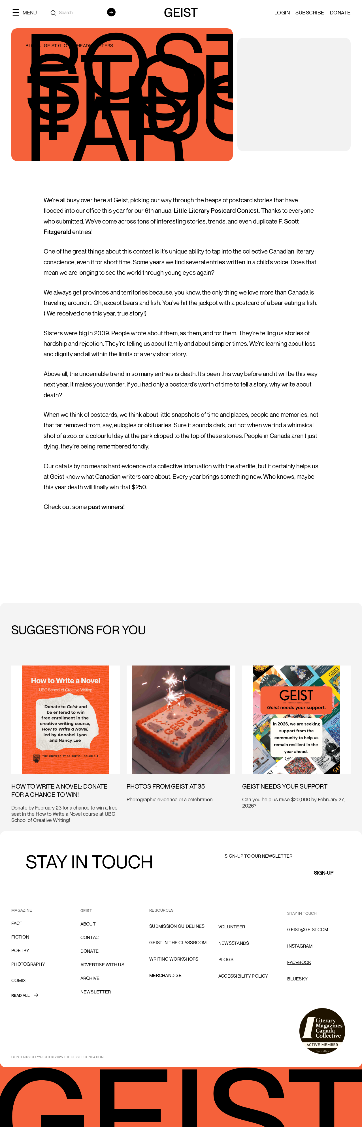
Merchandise (165, 975)
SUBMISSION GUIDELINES (177, 926)
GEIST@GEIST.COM (307, 929)
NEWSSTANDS (233, 943)
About (88, 924)
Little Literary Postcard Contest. (217, 210)
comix (18, 980)
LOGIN (282, 12)
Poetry (20, 950)
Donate (340, 12)
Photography (28, 964)
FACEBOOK (299, 962)
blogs (225, 959)
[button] (26, 12)
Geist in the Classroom (178, 942)
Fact (16, 923)
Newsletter (95, 992)
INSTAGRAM (299, 946)
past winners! (106, 506)
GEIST (86, 910)
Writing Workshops (173, 959)
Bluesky (297, 979)
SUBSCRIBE (309, 12)
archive (90, 978)
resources (161, 910)
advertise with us (102, 964)
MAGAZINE (21, 910)
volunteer (231, 926)
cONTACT (91, 937)
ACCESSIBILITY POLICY (243, 976)
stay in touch (302, 913)
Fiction (20, 937)
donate (89, 951)
